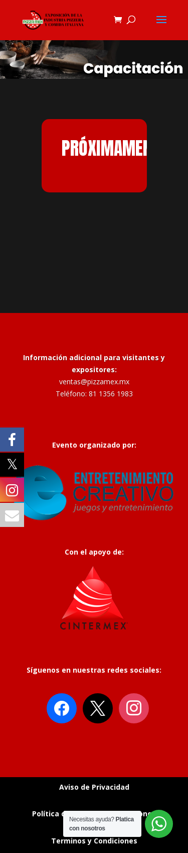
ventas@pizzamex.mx (94, 381)
